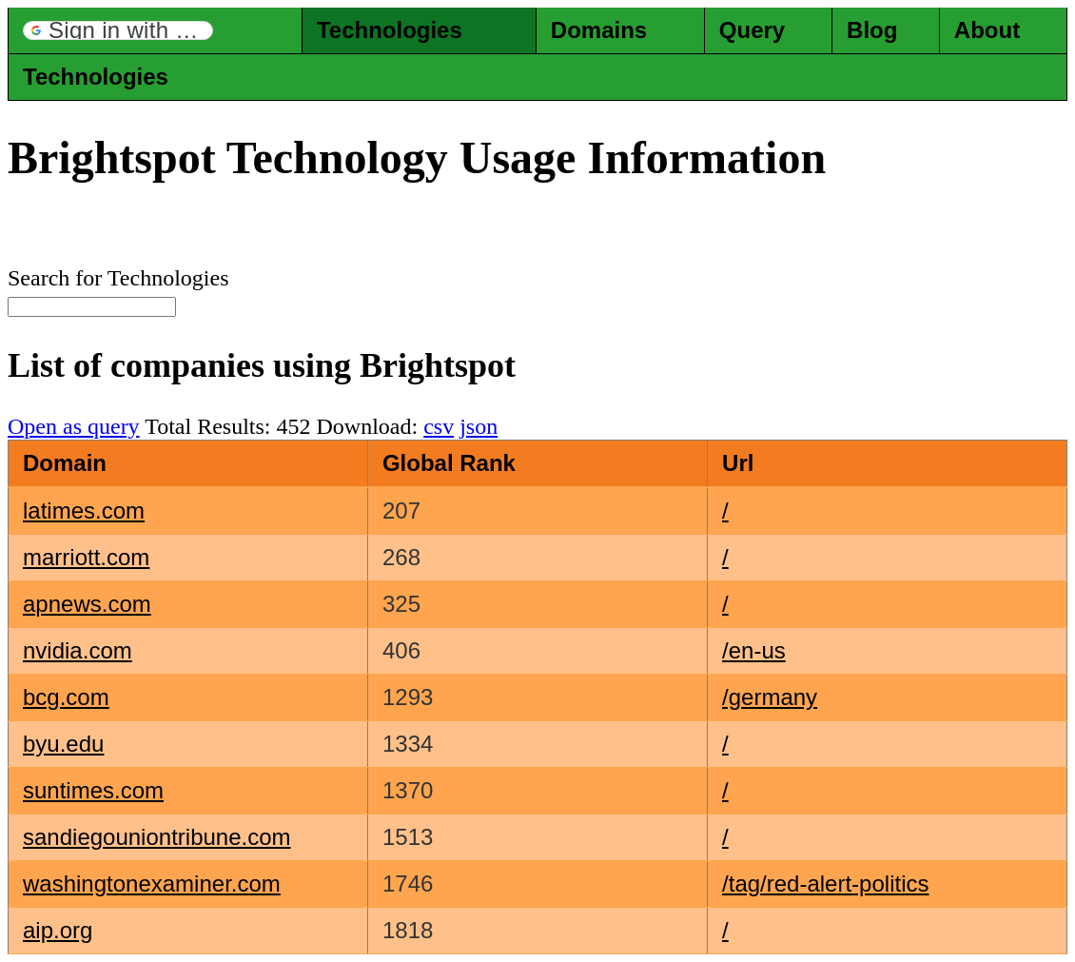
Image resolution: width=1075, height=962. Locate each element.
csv (438, 426)
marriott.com (86, 557)
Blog (872, 30)
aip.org (57, 930)
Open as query (74, 426)
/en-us (754, 650)
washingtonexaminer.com (152, 883)
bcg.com (66, 697)
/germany (769, 697)
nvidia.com (77, 650)
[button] (118, 30)
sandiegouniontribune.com (157, 837)
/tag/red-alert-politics (825, 883)
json (478, 426)
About (987, 30)
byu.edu (63, 743)
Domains (599, 30)
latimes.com (84, 510)
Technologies (389, 30)
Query (752, 30)
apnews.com (87, 604)
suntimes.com (93, 790)
